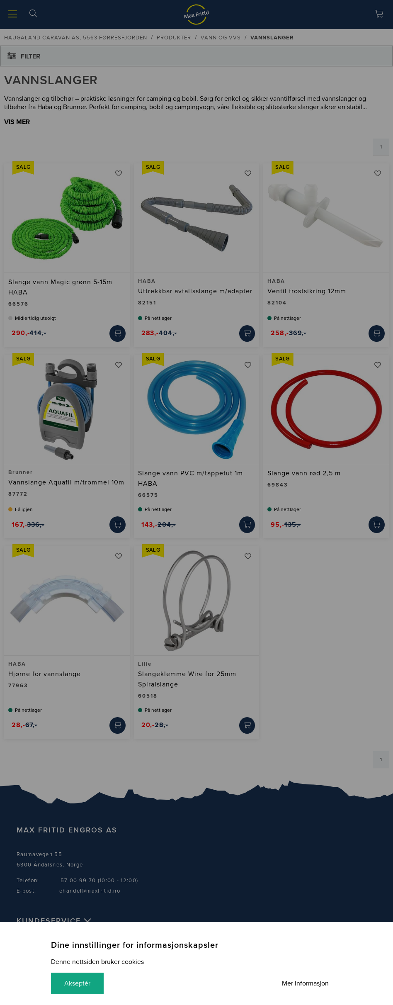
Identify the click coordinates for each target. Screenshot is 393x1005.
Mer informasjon (305, 983)
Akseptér (77, 983)
